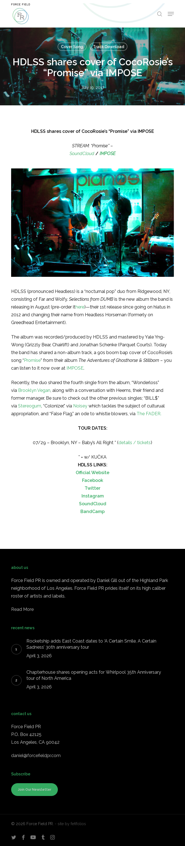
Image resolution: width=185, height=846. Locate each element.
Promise (32, 360)
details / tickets (135, 442)
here (79, 307)
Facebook (92, 480)
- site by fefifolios (70, 824)
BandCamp (92, 511)
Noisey (80, 406)
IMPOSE (107, 153)
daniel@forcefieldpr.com (36, 755)
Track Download (108, 46)
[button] (171, 14)
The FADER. (149, 413)
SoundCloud (82, 153)
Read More (22, 609)
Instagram (93, 496)
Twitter (92, 488)
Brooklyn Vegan (34, 390)
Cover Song (72, 46)
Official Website (92, 472)
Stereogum (29, 406)
